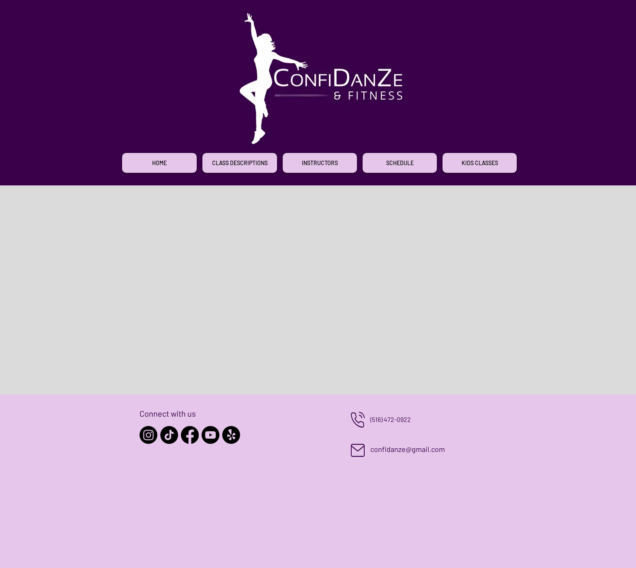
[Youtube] (210, 435)
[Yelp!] (231, 435)
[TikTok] (169, 435)
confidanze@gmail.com (407, 449)
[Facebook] (190, 435)
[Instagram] (148, 435)
